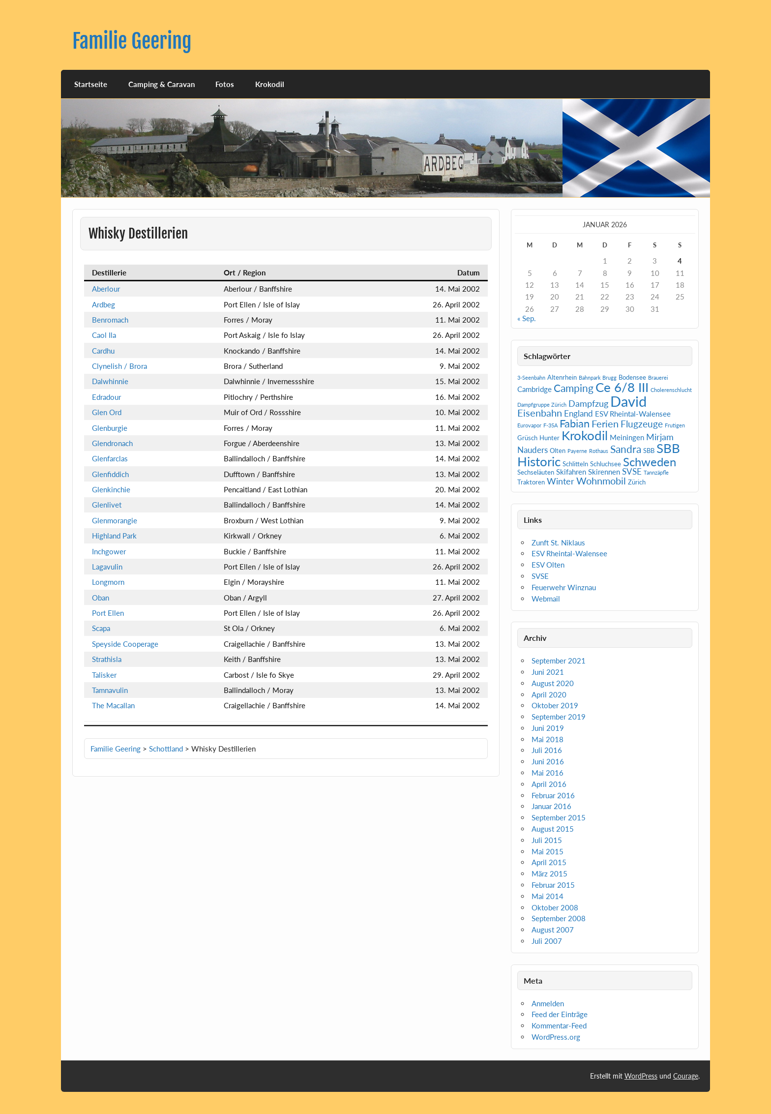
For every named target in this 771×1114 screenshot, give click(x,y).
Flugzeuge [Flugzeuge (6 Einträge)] (642, 423)
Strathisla (106, 659)
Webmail (546, 598)
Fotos (224, 84)
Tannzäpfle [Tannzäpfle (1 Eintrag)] (656, 472)
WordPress (640, 1076)
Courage (685, 1076)
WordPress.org (556, 1036)
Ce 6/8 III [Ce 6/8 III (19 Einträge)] (622, 387)
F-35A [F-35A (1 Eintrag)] (550, 425)
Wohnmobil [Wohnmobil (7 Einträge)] (601, 480)
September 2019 (559, 716)
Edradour (106, 396)
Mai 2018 (547, 739)
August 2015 (553, 828)
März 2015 (549, 873)
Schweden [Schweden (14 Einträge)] (649, 461)
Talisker (104, 674)
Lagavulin (107, 566)
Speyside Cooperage (125, 643)
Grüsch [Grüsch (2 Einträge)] (527, 438)
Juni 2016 (548, 761)
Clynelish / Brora (119, 365)
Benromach (110, 319)
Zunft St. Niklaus (558, 542)
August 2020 (553, 683)
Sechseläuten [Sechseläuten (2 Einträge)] (535, 472)
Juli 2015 (547, 840)
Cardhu (103, 350)
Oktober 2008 (555, 907)
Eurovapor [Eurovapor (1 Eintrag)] (529, 425)
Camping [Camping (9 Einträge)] (573, 388)
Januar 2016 (551, 806)
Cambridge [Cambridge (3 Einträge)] (534, 389)
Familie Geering (132, 41)
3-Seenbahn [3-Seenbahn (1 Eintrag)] (531, 377)
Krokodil (269, 84)
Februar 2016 (553, 795)
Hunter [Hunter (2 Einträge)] (549, 438)
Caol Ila (104, 335)
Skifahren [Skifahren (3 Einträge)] (571, 471)
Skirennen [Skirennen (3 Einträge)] (604, 471)
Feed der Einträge (560, 1014)
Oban (100, 597)
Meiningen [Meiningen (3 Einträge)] (627, 437)
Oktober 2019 (555, 705)
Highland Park (114, 535)
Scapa (101, 628)
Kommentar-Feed (559, 1025)
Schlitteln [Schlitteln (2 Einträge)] (575, 464)
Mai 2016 (547, 772)
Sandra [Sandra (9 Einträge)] (625, 449)
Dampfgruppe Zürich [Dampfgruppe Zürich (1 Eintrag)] (541, 404)
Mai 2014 (547, 896)
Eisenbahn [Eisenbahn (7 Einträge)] (539, 413)
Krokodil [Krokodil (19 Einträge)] (585, 435)
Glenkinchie (111, 489)
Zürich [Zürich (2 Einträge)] (637, 482)
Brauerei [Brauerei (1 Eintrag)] (658, 377)
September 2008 (559, 918)
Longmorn (108, 581)
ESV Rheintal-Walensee (569, 553)
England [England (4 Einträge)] (578, 413)
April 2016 (549, 784)
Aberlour (106, 288)
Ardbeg (103, 304)
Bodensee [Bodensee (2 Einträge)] (632, 377)
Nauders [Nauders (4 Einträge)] (532, 450)
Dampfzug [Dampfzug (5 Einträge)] (588, 403)
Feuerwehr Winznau (564, 587)
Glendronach (112, 443)
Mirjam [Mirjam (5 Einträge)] (660, 436)
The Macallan (113, 705)
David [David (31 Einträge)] (628, 401)
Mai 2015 (547, 851)
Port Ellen (108, 612)
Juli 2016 (547, 750)
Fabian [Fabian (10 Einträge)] (575, 423)
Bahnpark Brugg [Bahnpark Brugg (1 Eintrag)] (598, 377)
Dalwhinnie (110, 381)
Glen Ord (106, 412)
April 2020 (549, 694)
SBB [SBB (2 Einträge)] (648, 450)
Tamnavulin (110, 690)
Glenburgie (109, 427)
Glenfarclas (110, 458)
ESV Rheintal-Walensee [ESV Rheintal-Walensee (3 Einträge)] (633, 413)
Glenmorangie (114, 520)
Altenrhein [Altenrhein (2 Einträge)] (562, 377)
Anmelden (548, 1003)
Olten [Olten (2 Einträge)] (557, 450)
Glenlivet (106, 504)
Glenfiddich (110, 474)
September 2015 (559, 817)
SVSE (540, 576)
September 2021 (559, 660)
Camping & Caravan (161, 84)
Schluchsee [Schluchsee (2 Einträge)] (605, 464)
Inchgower (109, 551)
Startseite (90, 84)
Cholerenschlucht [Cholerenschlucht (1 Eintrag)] (671, 390)
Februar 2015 (553, 884)
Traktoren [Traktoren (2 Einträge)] (531, 482)
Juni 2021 (548, 671)
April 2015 (549, 862)
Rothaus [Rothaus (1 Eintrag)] (598, 451)
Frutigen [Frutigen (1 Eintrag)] (675, 425)
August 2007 (553, 929)
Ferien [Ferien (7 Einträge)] (605, 423)
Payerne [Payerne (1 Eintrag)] (577, 451)
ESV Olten (548, 564)
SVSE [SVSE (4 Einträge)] (632, 471)
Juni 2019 (548, 727)
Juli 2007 (547, 940)
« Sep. (526, 318)
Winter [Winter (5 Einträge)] (560, 481)
